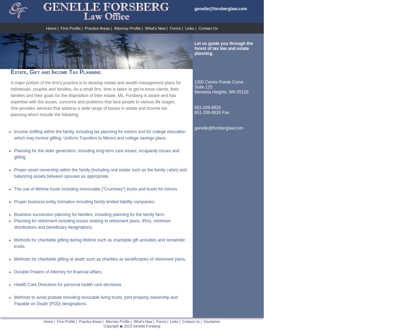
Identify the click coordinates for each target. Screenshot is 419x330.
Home (51, 28)
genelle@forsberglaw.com (218, 128)
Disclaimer (212, 322)
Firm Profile (71, 28)
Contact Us (207, 28)
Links (189, 28)
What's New (155, 28)
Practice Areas (97, 28)
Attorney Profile (127, 28)
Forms (175, 28)
